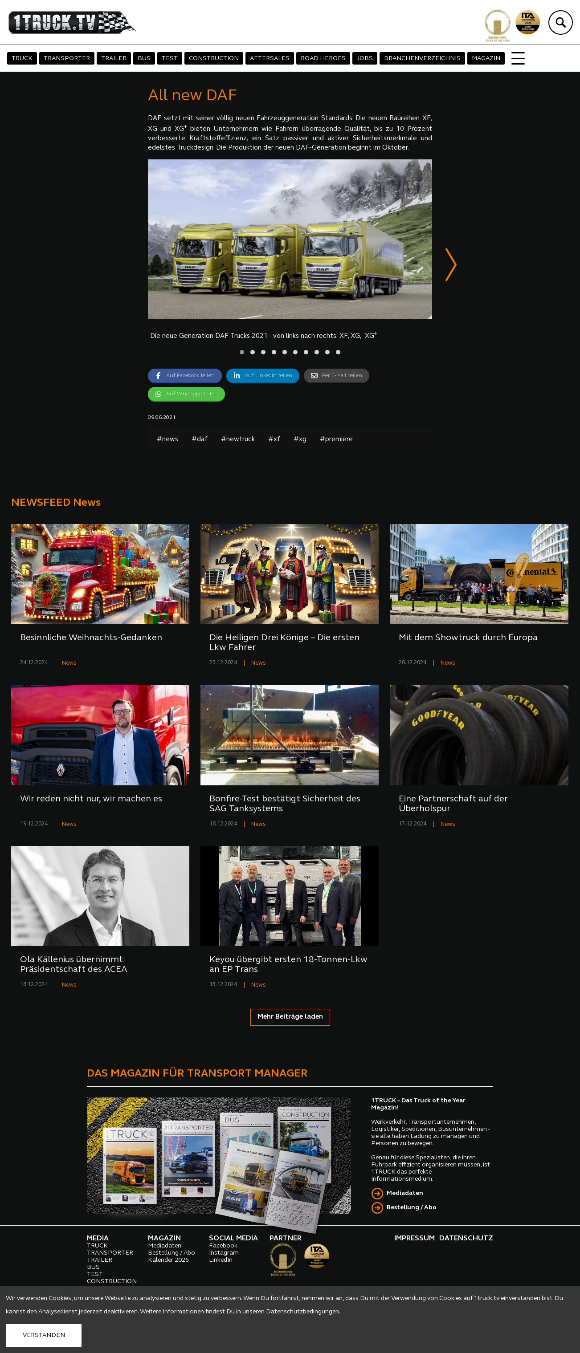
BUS (144, 58)
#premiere (336, 439)
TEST (170, 58)
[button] (242, 352)
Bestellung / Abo (412, 1207)
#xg (300, 439)
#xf (274, 439)
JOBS (365, 58)
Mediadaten (405, 1193)
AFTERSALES (270, 58)
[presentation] (451, 266)
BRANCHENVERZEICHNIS (422, 58)
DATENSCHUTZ (466, 1238)
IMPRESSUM (414, 1238)
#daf (200, 439)
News (69, 663)
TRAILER (114, 58)
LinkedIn (221, 1260)
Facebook (223, 1246)
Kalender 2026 (168, 1260)
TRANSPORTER (67, 58)
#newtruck (238, 439)
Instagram (224, 1253)
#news (167, 439)
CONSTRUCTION (214, 58)
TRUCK (22, 58)
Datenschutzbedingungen (302, 1311)
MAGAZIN (486, 58)
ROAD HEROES (323, 58)
